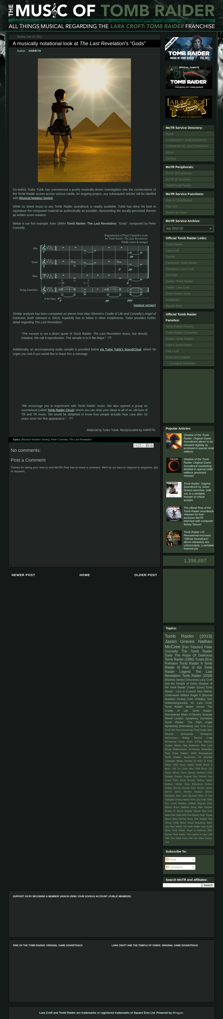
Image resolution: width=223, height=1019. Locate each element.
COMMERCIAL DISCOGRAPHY (187, 146)
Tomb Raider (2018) (197, 675)
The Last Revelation (80, 439)
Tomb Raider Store (178, 293)
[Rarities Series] (175, 679)
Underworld (172, 695)
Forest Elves (171, 780)
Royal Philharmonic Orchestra (182, 749)
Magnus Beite (205, 803)
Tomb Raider (174, 244)
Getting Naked (204, 780)
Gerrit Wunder (187, 780)
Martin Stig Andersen (186, 745)
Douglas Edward (173, 776)
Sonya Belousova (196, 823)
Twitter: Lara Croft (177, 287)
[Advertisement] (189, 395)
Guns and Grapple (178, 357)
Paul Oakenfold (178, 815)
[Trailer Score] (196, 687)
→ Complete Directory (180, 363)
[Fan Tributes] (192, 647)
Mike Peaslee (205, 807)
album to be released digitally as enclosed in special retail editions (199, 443)
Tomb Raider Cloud (60, 410)
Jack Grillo (200, 726)
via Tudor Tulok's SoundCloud (120, 349)
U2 (199, 757)
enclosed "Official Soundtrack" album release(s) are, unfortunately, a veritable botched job (199, 540)
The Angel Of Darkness (193, 655)
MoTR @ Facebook (179, 173)
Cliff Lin (176, 768)
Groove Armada (181, 788)
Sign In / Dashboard (179, 200)
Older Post (145, 575)
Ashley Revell (194, 765)
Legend (184, 671)
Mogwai (188, 811)
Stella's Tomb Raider (179, 338)
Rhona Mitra (171, 819)
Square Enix (174, 306)
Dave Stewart (188, 773)
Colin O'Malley (196, 699)
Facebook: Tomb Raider (181, 262)
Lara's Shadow (178, 803)
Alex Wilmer (204, 691)
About (170, 152)
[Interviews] (186, 726)
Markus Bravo (172, 807)
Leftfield (192, 803)
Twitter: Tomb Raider (179, 281)
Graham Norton (173, 784)
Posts (171, 859)
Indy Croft (172, 351)
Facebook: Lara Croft (180, 269)
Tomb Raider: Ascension (180, 757)
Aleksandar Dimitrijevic (196, 733)
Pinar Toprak (206, 815)
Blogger (178, 1012)
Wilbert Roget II (190, 695)
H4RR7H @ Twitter (178, 185)
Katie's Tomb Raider (179, 345)
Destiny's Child (204, 773)
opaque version (144, 305)
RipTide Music (186, 819)
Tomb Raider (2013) (188, 636)
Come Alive (188, 768)
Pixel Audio (200, 729)
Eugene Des (190, 776)
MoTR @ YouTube (178, 179)
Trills (167, 838)
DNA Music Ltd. (203, 768)
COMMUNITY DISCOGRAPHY (186, 140)
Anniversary (171, 737)
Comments (174, 867)
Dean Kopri (186, 741)
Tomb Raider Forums (180, 326)
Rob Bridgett (200, 819)
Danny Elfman (172, 773)
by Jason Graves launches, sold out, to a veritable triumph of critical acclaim (197, 492)
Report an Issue (176, 212)
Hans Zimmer (198, 788)
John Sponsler (189, 796)
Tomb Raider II (190, 663)
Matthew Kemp (189, 807)
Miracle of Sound (174, 811)
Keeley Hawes (182, 799)
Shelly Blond (179, 823)
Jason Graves (180, 641)
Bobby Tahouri (192, 737)
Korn (192, 799)
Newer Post (23, 575)
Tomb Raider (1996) (179, 659)
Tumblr (170, 256)
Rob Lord (206, 745)
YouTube (172, 275)
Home (85, 575)
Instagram (172, 299)
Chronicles (192, 679)
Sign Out (171, 206)
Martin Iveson (195, 706)
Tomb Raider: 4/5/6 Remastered (192, 753)
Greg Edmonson (194, 784)
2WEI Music (179, 765)
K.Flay (198, 741)
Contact (171, 158)
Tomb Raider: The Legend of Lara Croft (192, 834)
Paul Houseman (184, 729)
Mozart (197, 811)
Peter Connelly (59, 439)
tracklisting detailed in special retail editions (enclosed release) (198, 467)
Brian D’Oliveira (191, 714)
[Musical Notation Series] (36, 198)
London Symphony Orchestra (193, 718)
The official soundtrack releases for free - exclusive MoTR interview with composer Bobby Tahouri (199, 516)
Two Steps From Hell (181, 838)
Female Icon (205, 776)
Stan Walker (176, 826)
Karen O (202, 796)
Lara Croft (172, 250)
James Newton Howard (188, 792)
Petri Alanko (193, 815)
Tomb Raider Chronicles (181, 332)
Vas (195, 838)
